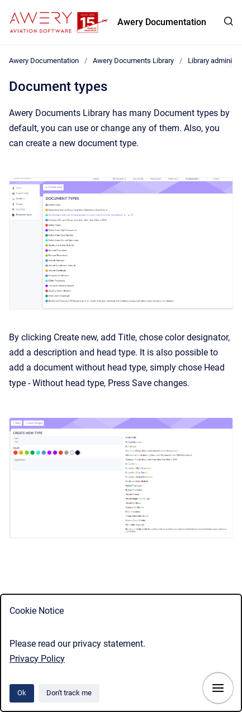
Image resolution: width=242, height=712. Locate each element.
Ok (21, 693)
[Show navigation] (218, 688)
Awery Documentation (161, 22)
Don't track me (69, 693)
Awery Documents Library (133, 60)
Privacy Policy (37, 658)
